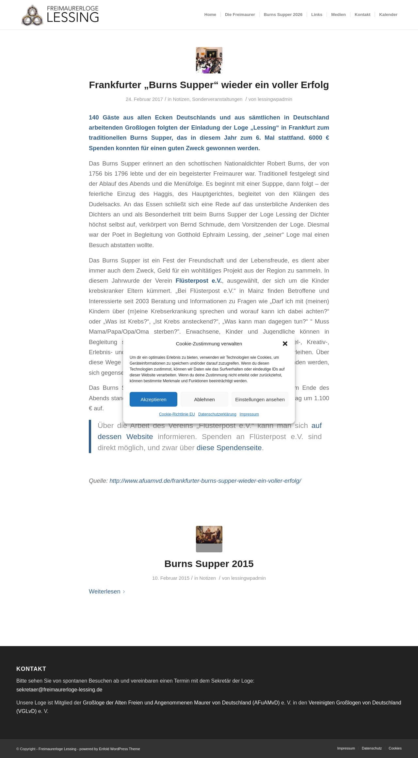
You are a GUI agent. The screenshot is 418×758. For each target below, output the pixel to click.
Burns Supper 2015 (208, 563)
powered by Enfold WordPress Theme (109, 749)
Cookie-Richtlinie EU (177, 414)
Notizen (181, 99)
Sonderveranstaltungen (217, 99)
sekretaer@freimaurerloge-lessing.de (59, 689)
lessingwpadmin (275, 99)
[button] (285, 343)
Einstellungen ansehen (260, 399)
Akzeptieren (153, 399)
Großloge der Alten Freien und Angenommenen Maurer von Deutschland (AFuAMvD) (181, 702)
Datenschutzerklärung (217, 414)
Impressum (249, 414)
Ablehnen (204, 399)
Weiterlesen (108, 591)
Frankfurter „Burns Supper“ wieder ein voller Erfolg (209, 84)
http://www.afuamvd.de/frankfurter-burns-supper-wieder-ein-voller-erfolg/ (205, 480)
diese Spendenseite (229, 447)
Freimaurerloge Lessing (57, 749)
